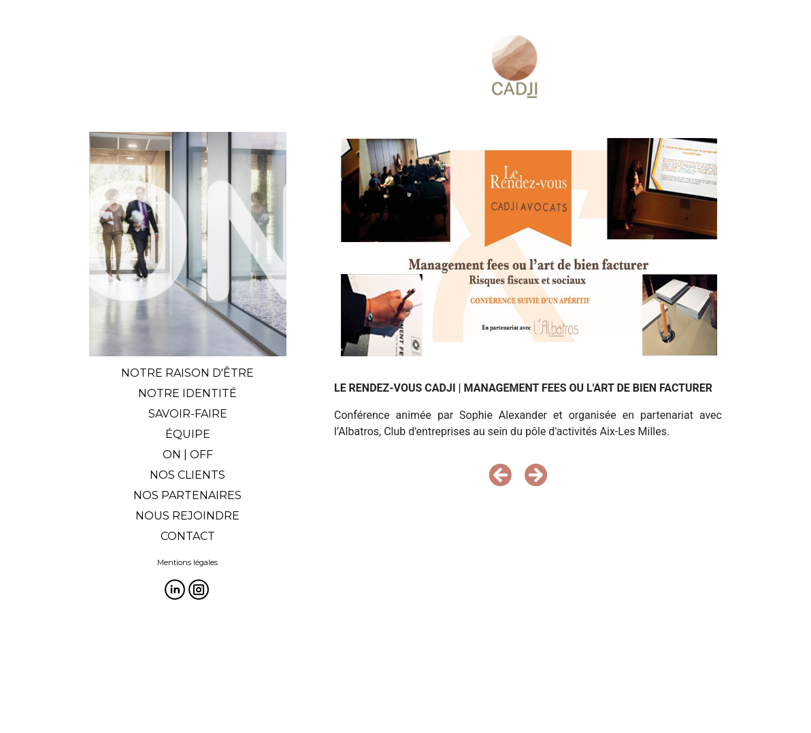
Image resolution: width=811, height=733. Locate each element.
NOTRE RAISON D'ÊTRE (187, 372)
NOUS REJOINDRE (187, 515)
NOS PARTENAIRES (187, 495)
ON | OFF (188, 454)
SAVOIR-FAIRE (187, 413)
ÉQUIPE (187, 434)
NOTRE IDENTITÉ (187, 393)
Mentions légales (187, 562)
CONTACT (188, 536)
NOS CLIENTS (187, 474)
